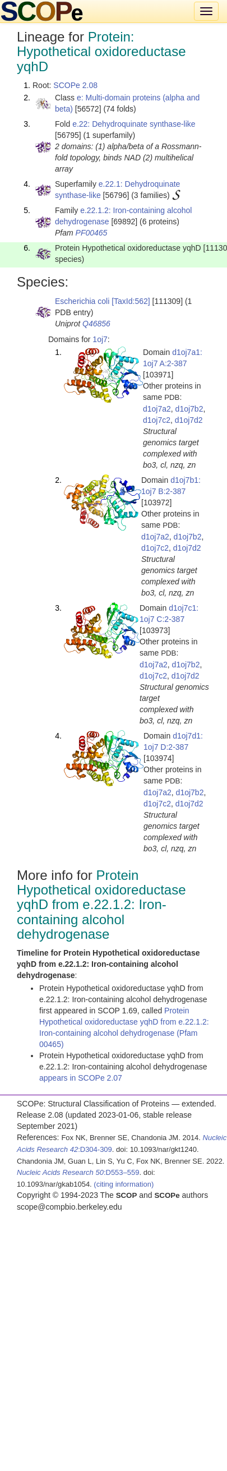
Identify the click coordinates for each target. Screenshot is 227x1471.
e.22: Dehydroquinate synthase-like (133, 123)
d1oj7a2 (157, 408)
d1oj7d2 (189, 420)
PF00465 (92, 232)
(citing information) (124, 1184)
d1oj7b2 (189, 408)
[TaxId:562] (131, 301)
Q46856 (96, 323)
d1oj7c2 (156, 420)
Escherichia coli (82, 301)
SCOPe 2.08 (75, 85)
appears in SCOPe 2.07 (80, 1077)
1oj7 (99, 339)
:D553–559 (78, 1172)
